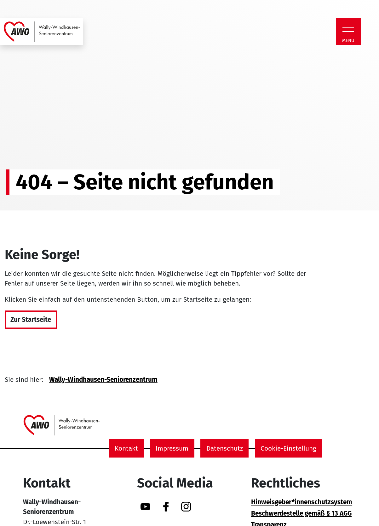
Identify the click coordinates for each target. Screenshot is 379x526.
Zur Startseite (30, 320)
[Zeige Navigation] (348, 27)
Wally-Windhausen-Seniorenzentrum (103, 380)
